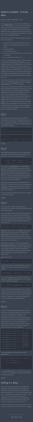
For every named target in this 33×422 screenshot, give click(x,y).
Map (28, 312)
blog (12, 416)
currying (15, 281)
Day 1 (3, 114)
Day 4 (4, 306)
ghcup (21, 83)
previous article (9, 23)
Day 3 (4, 202)
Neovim (16, 82)
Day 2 (4, 148)
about (16, 416)
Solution (3, 143)
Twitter (29, 406)
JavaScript (4, 186)
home (20, 416)
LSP (23, 82)
